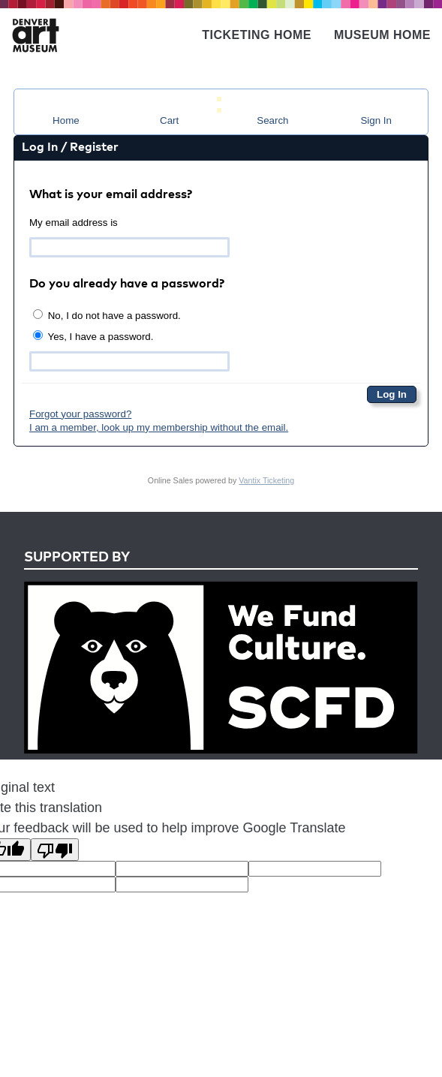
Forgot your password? (80, 414)
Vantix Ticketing (266, 480)
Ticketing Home (256, 35)
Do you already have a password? (126, 284)
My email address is (73, 222)
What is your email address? (110, 195)
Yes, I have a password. (93, 336)
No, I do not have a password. (107, 315)
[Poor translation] (55, 849)
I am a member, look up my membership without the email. (158, 427)
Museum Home (382, 35)
